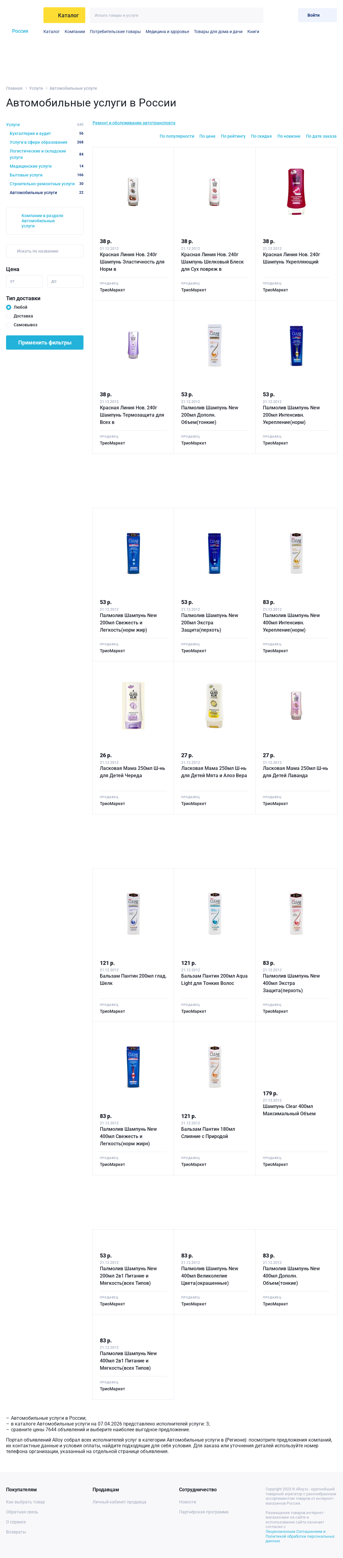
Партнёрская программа (204, 1511)
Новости (187, 1501)
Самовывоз (25, 324)
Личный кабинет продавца (119, 1501)
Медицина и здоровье (167, 31)
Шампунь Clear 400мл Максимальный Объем (289, 1109)
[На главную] (22, 15)
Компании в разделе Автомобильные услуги (42, 220)
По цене (207, 136)
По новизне (289, 136)
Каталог (51, 31)
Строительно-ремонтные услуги (46, 183)
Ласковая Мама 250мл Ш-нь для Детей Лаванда (295, 771)
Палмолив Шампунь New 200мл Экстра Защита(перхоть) (209, 623)
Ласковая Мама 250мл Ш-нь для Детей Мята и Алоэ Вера (214, 771)
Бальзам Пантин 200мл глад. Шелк (133, 979)
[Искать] (255, 15)
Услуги (36, 88)
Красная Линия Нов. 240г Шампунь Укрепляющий (291, 258)
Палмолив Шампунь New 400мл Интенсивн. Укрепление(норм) (291, 623)
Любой (20, 307)
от (12, 281)
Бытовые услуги (46, 175)
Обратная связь (22, 1511)
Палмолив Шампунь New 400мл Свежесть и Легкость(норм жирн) (128, 1136)
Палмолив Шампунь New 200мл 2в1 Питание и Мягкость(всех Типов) (128, 1276)
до (53, 281)
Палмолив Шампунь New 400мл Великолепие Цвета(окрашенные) (209, 1276)
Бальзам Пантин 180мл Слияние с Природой (208, 1132)
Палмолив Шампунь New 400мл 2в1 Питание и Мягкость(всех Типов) (128, 1361)
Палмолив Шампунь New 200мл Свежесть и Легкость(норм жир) (128, 623)
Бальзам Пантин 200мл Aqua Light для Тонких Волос (214, 979)
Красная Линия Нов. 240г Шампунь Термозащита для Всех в (132, 415)
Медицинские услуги (46, 166)
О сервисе (16, 1521)
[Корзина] (288, 15)
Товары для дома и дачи (218, 31)
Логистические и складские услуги (46, 154)
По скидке (261, 136)
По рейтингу (233, 136)
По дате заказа (321, 136)
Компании (75, 31)
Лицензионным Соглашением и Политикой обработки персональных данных (300, 1536)
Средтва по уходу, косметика (263, 32)
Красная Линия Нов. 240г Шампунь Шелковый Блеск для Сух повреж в (212, 262)
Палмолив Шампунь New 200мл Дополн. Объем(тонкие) (209, 415)
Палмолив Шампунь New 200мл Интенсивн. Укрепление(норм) (291, 415)
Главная (14, 88)
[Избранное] (273, 15)
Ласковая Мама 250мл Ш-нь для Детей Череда (132, 771)
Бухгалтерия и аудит (46, 133)
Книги (253, 31)
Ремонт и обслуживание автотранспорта (134, 122)
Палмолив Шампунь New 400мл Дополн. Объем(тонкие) (291, 1276)
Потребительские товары (115, 31)
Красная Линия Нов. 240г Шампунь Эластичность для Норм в (132, 262)
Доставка (23, 316)
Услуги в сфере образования (46, 142)
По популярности (177, 136)
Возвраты (16, 1531)
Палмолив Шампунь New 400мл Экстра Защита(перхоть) (291, 983)
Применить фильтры (45, 342)
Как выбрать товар (25, 1501)
